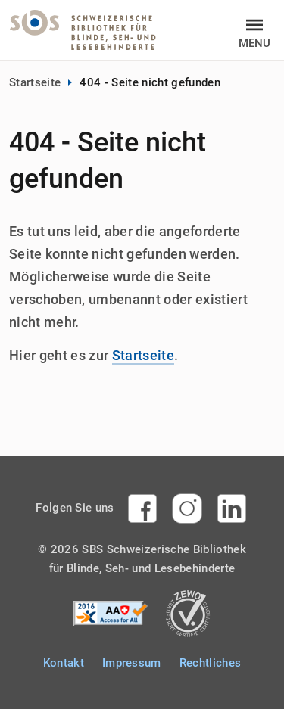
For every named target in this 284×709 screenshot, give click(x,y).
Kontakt (63, 663)
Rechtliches (210, 663)
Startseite (35, 82)
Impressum (131, 663)
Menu (254, 42)
